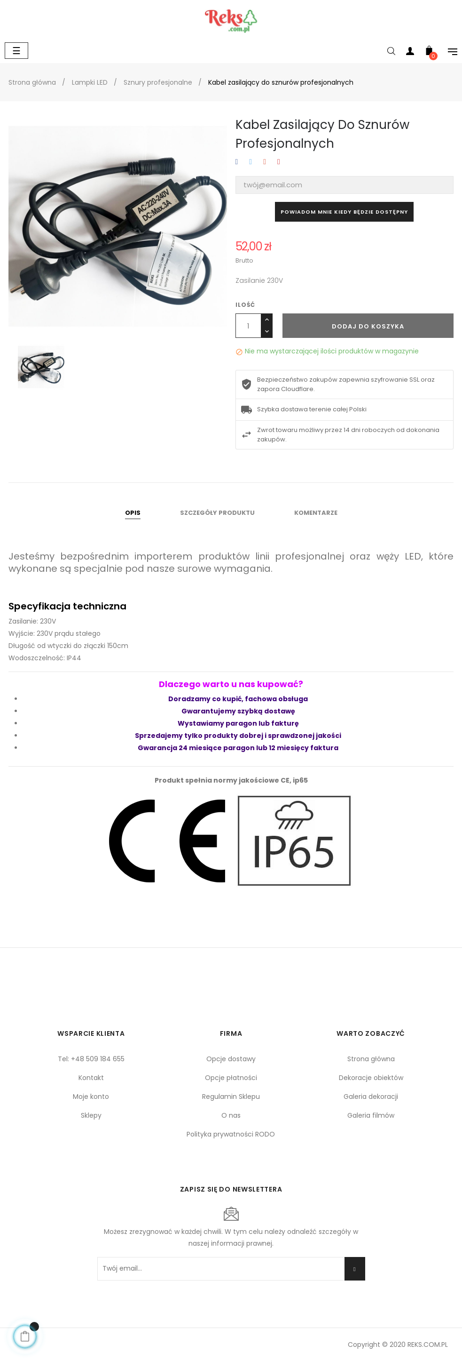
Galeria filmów (370, 1115)
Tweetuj (250, 162)
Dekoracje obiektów (371, 1077)
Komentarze (315, 512)
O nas (231, 1115)
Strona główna (371, 1059)
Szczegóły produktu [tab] (217, 512)
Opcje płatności (231, 1077)
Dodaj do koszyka (368, 326)
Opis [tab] (133, 512)
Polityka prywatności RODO (231, 1134)
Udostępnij (236, 162)
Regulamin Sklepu (231, 1096)
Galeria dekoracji (371, 1096)
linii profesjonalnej (299, 556)
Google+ (264, 162)
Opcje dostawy (231, 1059)
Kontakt (91, 1077)
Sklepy (91, 1115)
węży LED (398, 556)
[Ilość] (248, 325)
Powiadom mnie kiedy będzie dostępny (344, 212)
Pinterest (278, 162)
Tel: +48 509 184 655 (91, 1059)
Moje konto (91, 1096)
